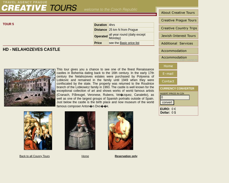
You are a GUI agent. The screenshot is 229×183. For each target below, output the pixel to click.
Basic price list (129, 43)
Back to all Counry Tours (35, 156)
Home (85, 156)
